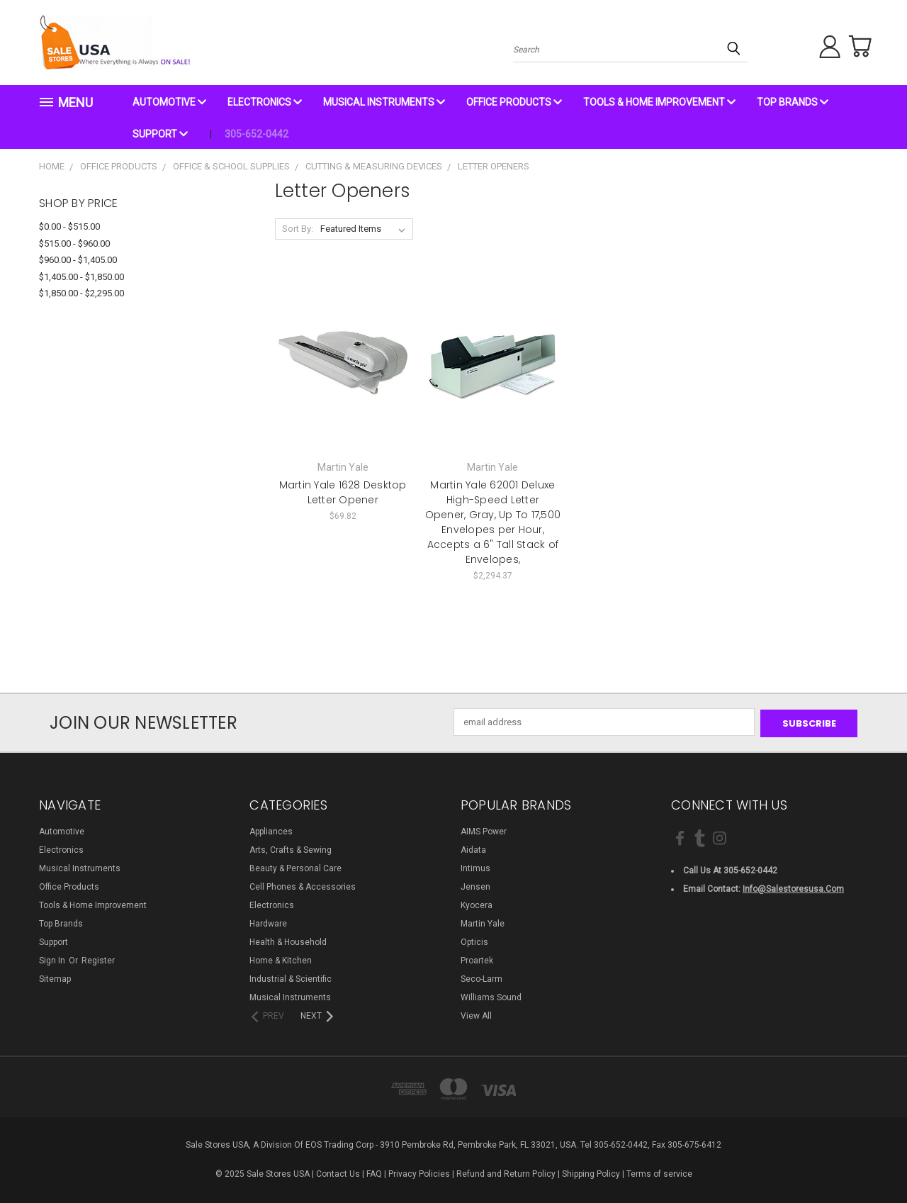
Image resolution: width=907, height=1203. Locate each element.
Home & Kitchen (280, 959)
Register (98, 959)
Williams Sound (491, 996)
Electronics (264, 102)
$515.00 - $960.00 (74, 243)
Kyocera (476, 904)
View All (476, 1014)
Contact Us (338, 1172)
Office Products (514, 102)
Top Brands (792, 102)
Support (160, 134)
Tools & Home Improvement (659, 102)
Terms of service (659, 1172)
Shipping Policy (591, 1172)
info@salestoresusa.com (793, 888)
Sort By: (297, 228)
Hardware (268, 922)
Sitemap (55, 978)
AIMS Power (484, 830)
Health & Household (288, 941)
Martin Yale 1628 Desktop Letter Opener (343, 492)
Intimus (475, 867)
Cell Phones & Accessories (302, 885)
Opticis (474, 941)
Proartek (477, 959)
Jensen (475, 885)
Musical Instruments (384, 102)
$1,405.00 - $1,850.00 (81, 277)
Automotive (169, 102)
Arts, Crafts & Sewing (290, 849)
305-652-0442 (256, 134)
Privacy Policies (419, 1172)
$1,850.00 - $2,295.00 (81, 293)
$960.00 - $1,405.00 (78, 259)
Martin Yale (483, 922)
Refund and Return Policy (506, 1172)
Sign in (53, 959)
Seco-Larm (481, 978)
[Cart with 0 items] (857, 46)
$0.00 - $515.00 (69, 226)
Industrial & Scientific (290, 978)
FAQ (374, 1172)
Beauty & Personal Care (295, 867)
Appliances (271, 830)
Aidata (473, 849)
